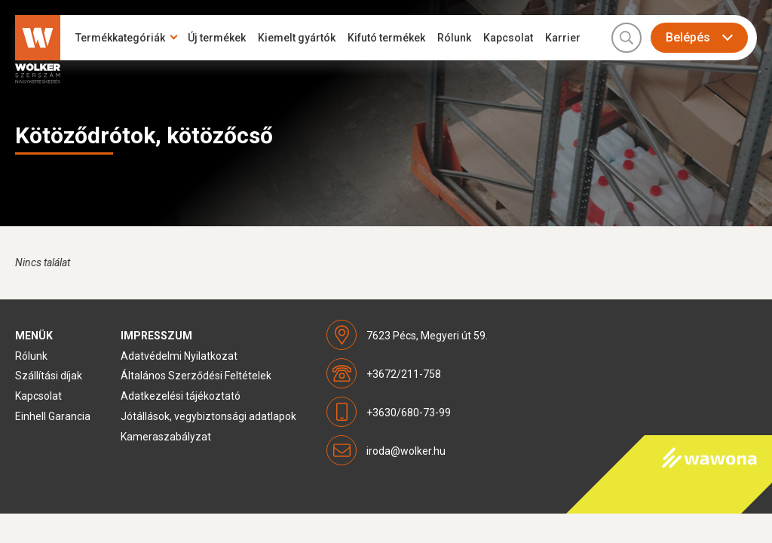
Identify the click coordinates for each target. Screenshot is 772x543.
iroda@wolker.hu (406, 451)
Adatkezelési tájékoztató (180, 396)
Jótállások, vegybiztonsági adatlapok (208, 416)
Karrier (563, 38)
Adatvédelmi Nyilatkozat (179, 356)
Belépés (688, 37)
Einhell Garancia (52, 416)
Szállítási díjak (48, 376)
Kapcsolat (508, 38)
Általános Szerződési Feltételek (196, 376)
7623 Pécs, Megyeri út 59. (427, 336)
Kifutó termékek (386, 38)
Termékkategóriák (120, 38)
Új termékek (217, 38)
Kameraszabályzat (166, 437)
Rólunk (454, 38)
